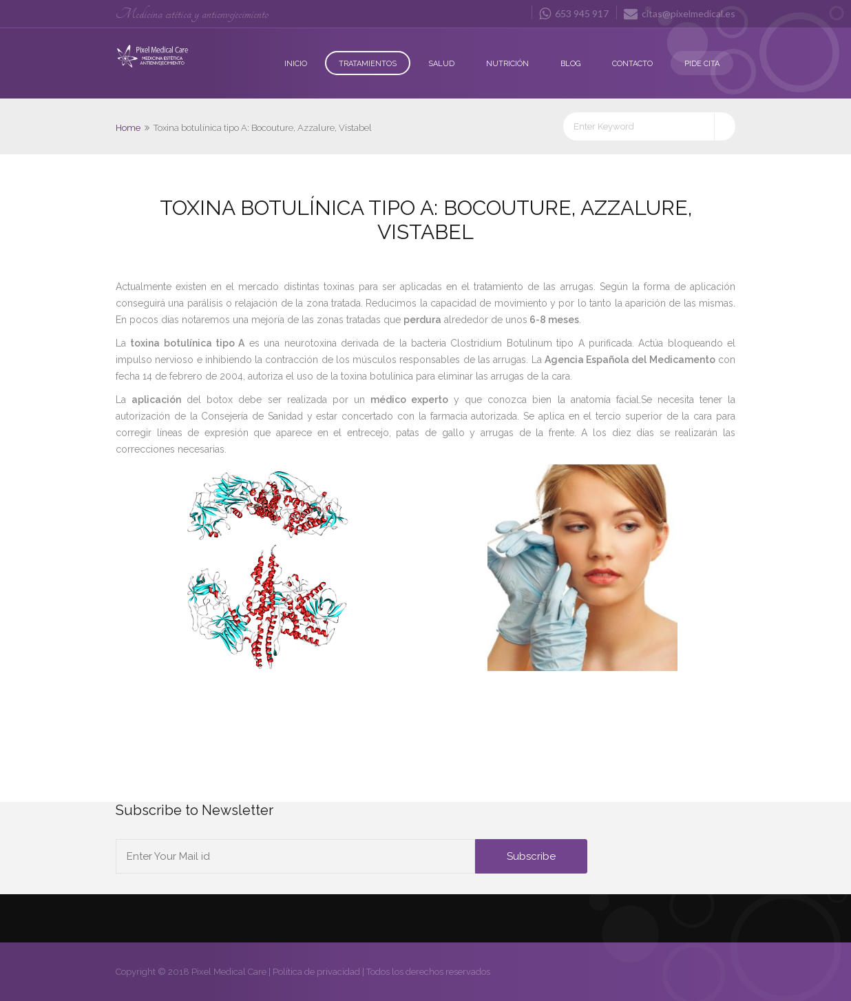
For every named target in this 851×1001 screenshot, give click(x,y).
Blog (570, 63)
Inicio (295, 63)
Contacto (632, 63)
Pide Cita (701, 63)
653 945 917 (574, 13)
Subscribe (531, 856)
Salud (441, 63)
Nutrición (507, 63)
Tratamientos (368, 63)
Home (128, 128)
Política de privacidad (316, 972)
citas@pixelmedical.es (679, 13)
